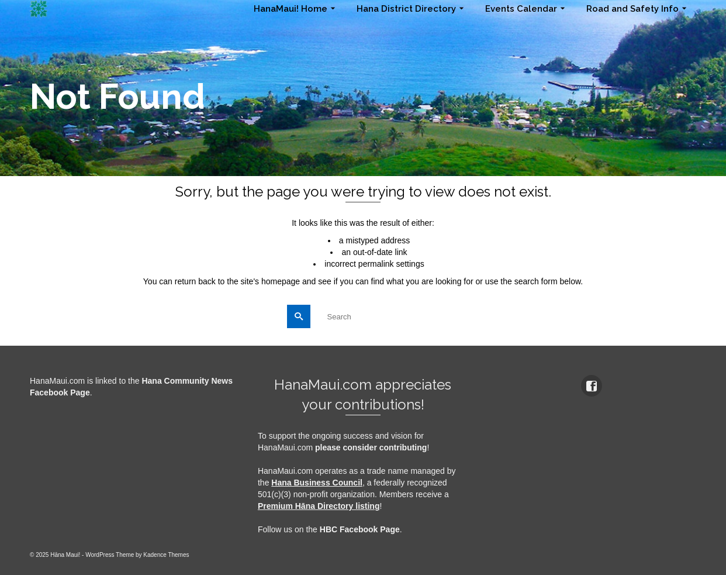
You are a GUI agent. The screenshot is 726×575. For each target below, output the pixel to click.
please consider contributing (371, 447)
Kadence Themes (166, 555)
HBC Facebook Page (360, 529)
